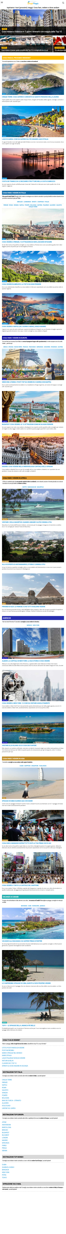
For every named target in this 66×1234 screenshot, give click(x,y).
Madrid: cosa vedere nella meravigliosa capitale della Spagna (27, 466)
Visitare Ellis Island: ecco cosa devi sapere (19, 745)
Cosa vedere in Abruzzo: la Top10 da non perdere (21, 284)
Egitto (4, 603)
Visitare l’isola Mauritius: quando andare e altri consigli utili (27, 522)
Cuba (4, 980)
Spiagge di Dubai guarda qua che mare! (17, 801)
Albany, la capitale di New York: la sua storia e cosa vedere (26, 661)
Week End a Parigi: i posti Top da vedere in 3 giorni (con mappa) (26, 382)
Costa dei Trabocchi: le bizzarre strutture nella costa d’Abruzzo (28, 181)
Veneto (4, 136)
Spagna (4, 28)
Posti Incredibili (59, 47)
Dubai (4, 798)
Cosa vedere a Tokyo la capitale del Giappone (20, 885)
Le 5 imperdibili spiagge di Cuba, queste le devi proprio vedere (26, 983)
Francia (4, 47)
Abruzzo (4, 178)
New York (5, 658)
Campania (5, 323)
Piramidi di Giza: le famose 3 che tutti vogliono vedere (23, 607)
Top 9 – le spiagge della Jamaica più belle (18, 1025)
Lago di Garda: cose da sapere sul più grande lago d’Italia (25, 139)
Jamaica (4, 1022)
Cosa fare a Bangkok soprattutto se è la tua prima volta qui (26, 843)
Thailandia (5, 840)
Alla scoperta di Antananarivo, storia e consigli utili (23, 564)
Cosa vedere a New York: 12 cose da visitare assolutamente (26, 703)
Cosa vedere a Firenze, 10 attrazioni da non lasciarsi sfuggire (27, 242)
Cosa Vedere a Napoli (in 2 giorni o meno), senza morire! (24, 326)
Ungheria (5, 421)
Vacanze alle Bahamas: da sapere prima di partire (22, 941)
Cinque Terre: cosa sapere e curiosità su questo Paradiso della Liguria (30, 97)
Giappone (5, 882)
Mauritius (5, 519)
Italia (4, 94)
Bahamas (5, 938)
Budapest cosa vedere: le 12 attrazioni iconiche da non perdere (27, 424)
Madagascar (5, 561)
